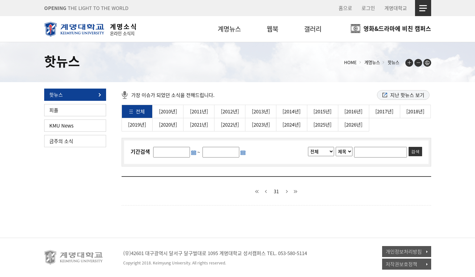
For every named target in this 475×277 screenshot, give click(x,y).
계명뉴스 (229, 28)
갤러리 (313, 28)
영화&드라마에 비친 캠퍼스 (397, 28)
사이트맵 (423, 8)
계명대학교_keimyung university (74, 257)
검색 (415, 151)
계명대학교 (395, 8)
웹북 (272, 28)
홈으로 (345, 8)
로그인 (368, 8)
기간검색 (140, 151)
